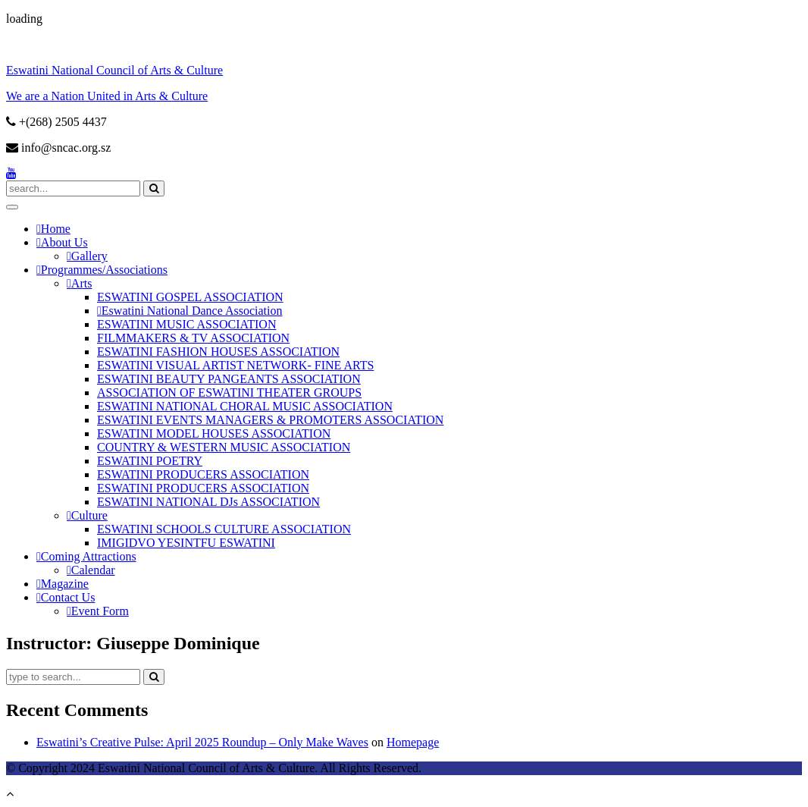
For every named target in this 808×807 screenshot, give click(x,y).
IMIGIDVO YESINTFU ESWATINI (186, 542)
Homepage (413, 742)
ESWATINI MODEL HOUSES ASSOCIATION (213, 433)
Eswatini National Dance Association (192, 310)
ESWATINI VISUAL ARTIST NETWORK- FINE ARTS (235, 365)
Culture (89, 515)
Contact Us (68, 597)
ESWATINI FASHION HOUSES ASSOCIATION (218, 351)
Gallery (89, 256)
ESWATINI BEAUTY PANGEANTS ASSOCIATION (229, 378)
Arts (81, 283)
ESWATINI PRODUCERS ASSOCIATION (203, 474)
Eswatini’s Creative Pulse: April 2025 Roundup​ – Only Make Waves (202, 742)
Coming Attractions (88, 556)
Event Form (100, 610)
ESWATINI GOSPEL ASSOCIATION (190, 296)
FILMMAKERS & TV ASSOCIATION (193, 337)
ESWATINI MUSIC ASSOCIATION (186, 324)
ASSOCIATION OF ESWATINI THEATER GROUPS (229, 392)
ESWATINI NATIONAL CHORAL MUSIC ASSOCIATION (245, 406)
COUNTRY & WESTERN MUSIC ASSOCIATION (223, 447)
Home (55, 228)
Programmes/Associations (104, 269)
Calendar (93, 570)
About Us (64, 242)
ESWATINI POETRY (149, 460)
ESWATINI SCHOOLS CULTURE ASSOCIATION (224, 529)
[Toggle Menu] (12, 207)
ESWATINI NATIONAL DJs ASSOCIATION (208, 501)
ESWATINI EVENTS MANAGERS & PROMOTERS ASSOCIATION (270, 419)
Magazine (65, 583)
